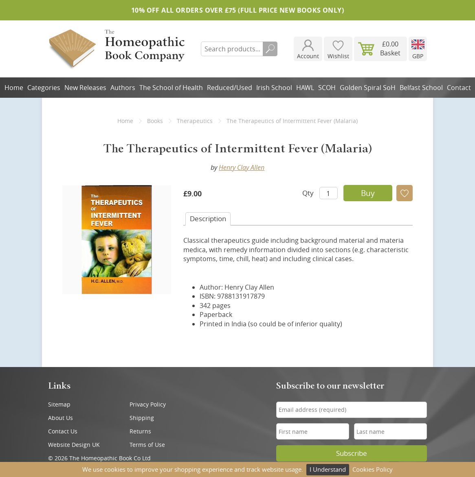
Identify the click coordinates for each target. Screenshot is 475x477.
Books (155, 121)
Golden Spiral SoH (368, 87)
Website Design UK (74, 444)
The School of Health (171, 87)
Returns (140, 431)
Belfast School (421, 87)
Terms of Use (147, 444)
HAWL (305, 87)
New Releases (85, 87)
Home (13, 87)
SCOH (327, 87)
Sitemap (59, 404)
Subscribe (351, 453)
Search (270, 49)
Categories (43, 87)
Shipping (142, 418)
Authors (122, 87)
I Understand (328, 469)
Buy (368, 193)
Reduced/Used (229, 87)
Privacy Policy (148, 404)
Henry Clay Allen (241, 167)
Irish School (274, 87)
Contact (459, 87)
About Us (60, 418)
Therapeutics (195, 121)
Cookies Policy (372, 469)
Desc (208, 218)
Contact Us (62, 431)
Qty (308, 193)
